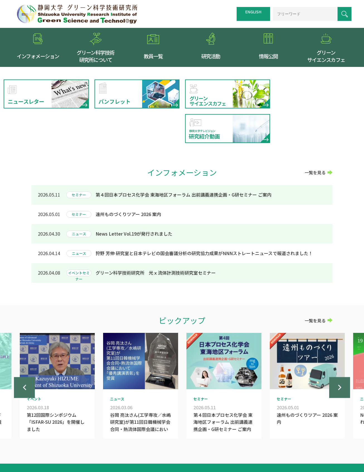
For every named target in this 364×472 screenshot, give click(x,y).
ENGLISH (253, 11)
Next (339, 357)
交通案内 (202, 444)
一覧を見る (315, 138)
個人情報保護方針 (277, 444)
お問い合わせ (309, 444)
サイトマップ (226, 444)
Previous (24, 357)
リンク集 (250, 444)
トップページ (179, 444)
